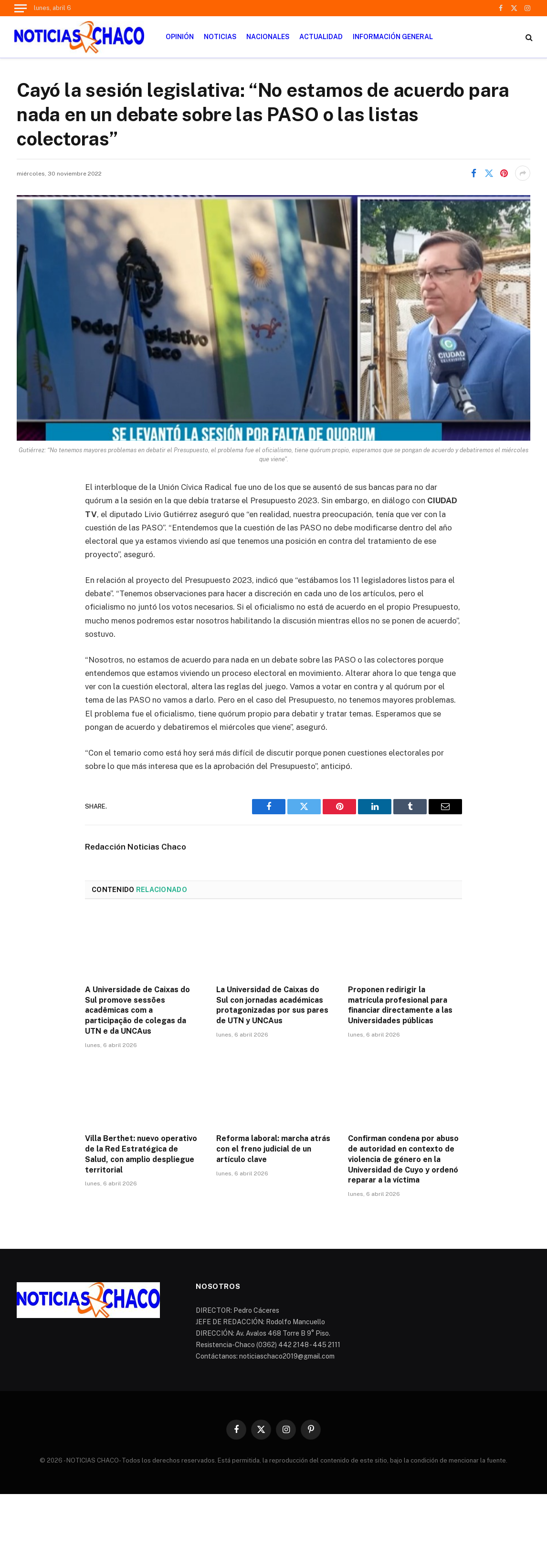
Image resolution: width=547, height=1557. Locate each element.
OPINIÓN (180, 37)
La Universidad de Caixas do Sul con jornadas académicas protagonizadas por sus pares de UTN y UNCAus (272, 1005)
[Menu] (20, 8)
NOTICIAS (220, 37)
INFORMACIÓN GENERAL (393, 37)
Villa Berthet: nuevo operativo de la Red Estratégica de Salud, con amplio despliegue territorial (141, 1154)
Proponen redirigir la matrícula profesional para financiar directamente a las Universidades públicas (400, 1005)
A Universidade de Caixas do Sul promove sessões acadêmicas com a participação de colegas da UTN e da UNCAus (137, 1010)
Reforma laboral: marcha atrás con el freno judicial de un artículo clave (273, 1149)
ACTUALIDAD (321, 37)
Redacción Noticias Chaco (135, 846)
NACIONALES (268, 37)
